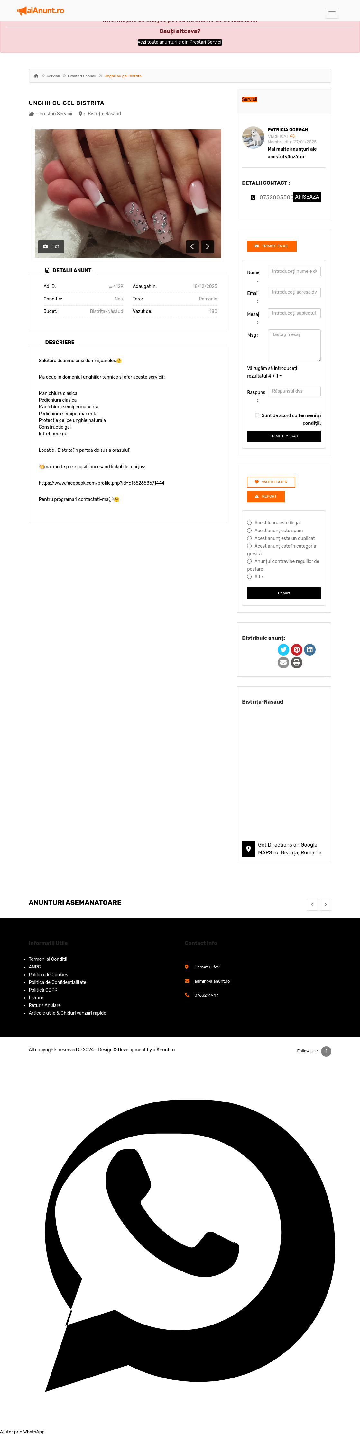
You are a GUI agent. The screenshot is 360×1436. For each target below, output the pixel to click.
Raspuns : (255, 396)
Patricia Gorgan (288, 130)
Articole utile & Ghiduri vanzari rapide (67, 1013)
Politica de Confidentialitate (58, 982)
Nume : (253, 276)
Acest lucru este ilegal (277, 523)
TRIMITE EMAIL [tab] (272, 246)
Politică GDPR (43, 990)
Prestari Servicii (82, 76)
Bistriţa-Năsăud (104, 114)
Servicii (53, 76)
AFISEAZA (307, 197)
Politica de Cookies (48, 974)
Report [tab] (266, 496)
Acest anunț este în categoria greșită (281, 550)
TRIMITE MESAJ (284, 436)
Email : (252, 297)
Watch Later (271, 482)
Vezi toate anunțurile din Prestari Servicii (180, 42)
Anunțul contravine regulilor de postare (283, 565)
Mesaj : (253, 318)
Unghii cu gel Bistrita (67, 103)
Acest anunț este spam (278, 530)
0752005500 (277, 197)
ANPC (35, 967)
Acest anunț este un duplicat (284, 538)
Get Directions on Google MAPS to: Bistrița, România (290, 849)
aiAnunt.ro (164, 1050)
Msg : (252, 335)
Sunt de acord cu (291, 419)
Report (284, 593)
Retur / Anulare (45, 1005)
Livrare (36, 998)
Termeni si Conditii (48, 959)
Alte (258, 577)
